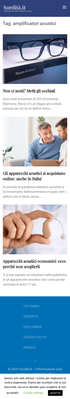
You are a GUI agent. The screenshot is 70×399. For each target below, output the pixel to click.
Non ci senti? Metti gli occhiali (29, 90)
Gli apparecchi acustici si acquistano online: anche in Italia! (34, 176)
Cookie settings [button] (33, 393)
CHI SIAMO (31, 306)
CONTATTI (31, 316)
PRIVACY (30, 347)
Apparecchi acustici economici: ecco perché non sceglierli (34, 263)
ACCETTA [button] (55, 393)
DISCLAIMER (33, 327)
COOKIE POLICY (35, 337)
